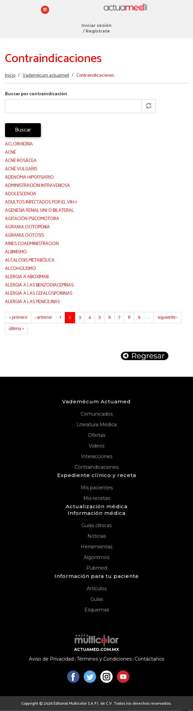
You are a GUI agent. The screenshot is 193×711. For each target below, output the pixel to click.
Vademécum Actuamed (96, 401)
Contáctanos (149, 659)
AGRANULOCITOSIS (24, 235)
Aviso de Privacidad (51, 659)
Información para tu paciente (96, 576)
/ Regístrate (96, 31)
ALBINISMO (16, 252)
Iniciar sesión (96, 25)
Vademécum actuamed (46, 75)
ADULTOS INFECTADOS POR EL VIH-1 (41, 202)
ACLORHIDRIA (19, 144)
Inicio (10, 75)
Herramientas (96, 547)
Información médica (97, 513)
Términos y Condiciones (104, 659)
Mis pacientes (97, 488)
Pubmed (96, 568)
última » (16, 329)
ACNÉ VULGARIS (21, 169)
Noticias (96, 536)
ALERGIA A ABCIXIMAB (26, 277)
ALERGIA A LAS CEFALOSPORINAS (38, 293)
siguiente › (167, 317)
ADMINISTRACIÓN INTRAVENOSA (37, 186)
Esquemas (96, 610)
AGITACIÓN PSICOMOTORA (32, 219)
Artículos (97, 589)
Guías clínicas (96, 525)
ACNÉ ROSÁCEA (21, 161)
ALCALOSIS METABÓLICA (29, 260)
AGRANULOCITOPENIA (27, 227)
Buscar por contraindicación (36, 94)
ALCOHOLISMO (20, 269)
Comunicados (97, 414)
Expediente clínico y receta (96, 475)
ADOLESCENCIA (20, 194)
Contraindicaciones (96, 467)
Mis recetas (96, 498)
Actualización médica (97, 506)
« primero (18, 317)
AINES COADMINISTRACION (32, 244)
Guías (96, 599)
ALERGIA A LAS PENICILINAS (32, 302)
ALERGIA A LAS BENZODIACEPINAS (39, 285)
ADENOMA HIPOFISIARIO (29, 177)
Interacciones (96, 456)
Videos (96, 446)
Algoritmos (96, 557)
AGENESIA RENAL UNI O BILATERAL (39, 210)
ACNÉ (10, 152)
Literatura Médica (96, 425)
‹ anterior (43, 317)
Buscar (23, 129)
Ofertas (96, 435)
